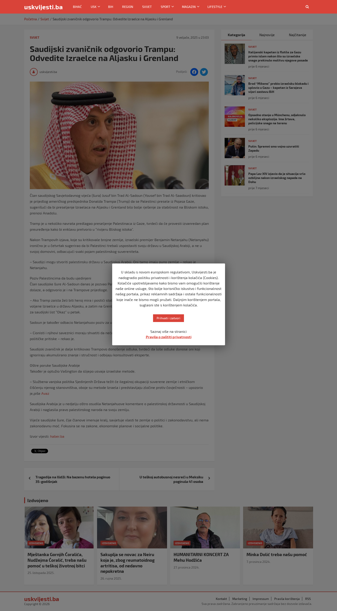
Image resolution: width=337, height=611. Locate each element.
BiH (110, 7)
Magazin (189, 7)
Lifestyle (214, 7)
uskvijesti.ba (43, 7)
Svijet (147, 7)
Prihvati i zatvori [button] (168, 318)
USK (93, 7)
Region (127, 7)
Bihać (77, 7)
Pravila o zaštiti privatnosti (168, 337)
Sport (165, 7)
